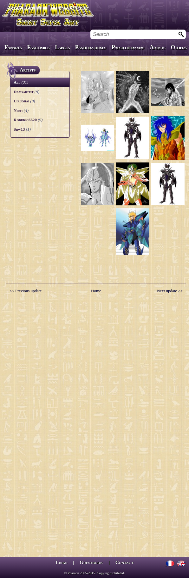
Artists (157, 47)
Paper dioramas (128, 47)
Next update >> (170, 291)
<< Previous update (26, 291)
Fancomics (38, 47)
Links (61, 562)
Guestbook (91, 562)
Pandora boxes (90, 47)
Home (96, 290)
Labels (62, 47)
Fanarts (13, 47)
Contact (124, 562)
